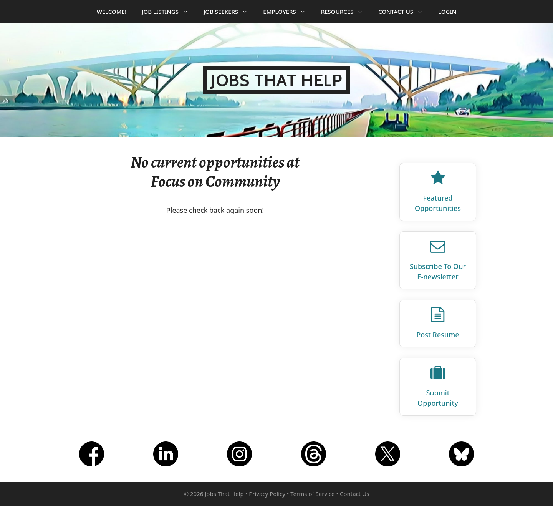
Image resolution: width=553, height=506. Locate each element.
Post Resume (437, 334)
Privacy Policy (267, 494)
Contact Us (404, 11)
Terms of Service (312, 494)
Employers (288, 11)
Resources (346, 11)
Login (447, 11)
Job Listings (169, 11)
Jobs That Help (276, 80)
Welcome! (111, 11)
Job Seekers (229, 11)
